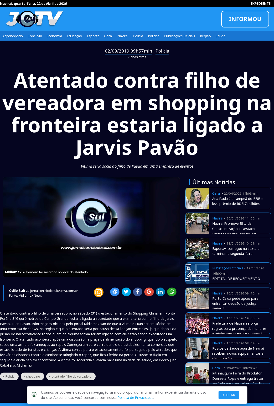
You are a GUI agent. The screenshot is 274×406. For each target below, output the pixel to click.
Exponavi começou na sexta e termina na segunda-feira (235, 251)
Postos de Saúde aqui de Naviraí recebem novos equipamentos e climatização (238, 353)
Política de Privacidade (135, 397)
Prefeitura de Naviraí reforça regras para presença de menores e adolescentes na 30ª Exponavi (239, 328)
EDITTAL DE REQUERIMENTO (236, 278)
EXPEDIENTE (260, 3)
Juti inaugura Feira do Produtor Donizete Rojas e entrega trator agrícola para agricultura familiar (238, 378)
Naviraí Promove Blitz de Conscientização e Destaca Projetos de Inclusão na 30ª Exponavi (234, 231)
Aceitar (228, 395)
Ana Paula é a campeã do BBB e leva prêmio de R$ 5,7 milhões (237, 201)
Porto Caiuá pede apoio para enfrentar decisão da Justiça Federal (235, 303)
